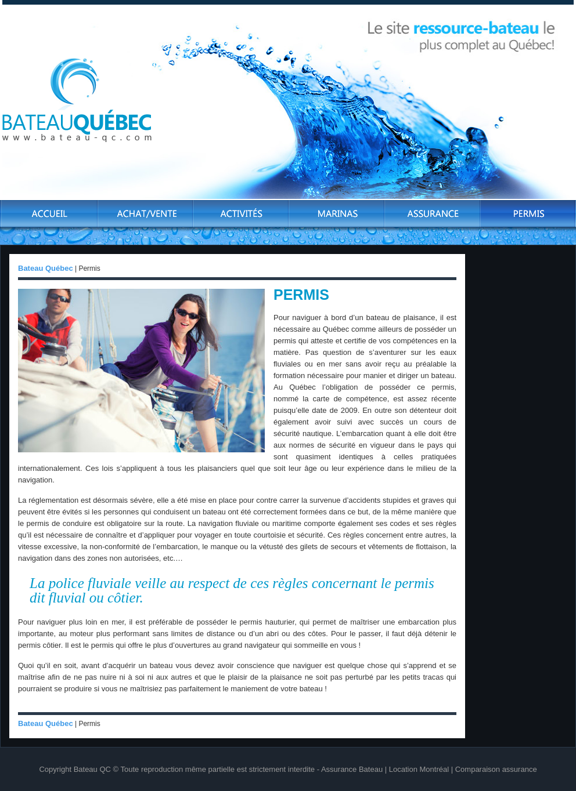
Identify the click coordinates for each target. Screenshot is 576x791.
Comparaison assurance (496, 769)
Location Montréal (419, 769)
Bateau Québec (45, 268)
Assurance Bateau (352, 769)
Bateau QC (92, 769)
